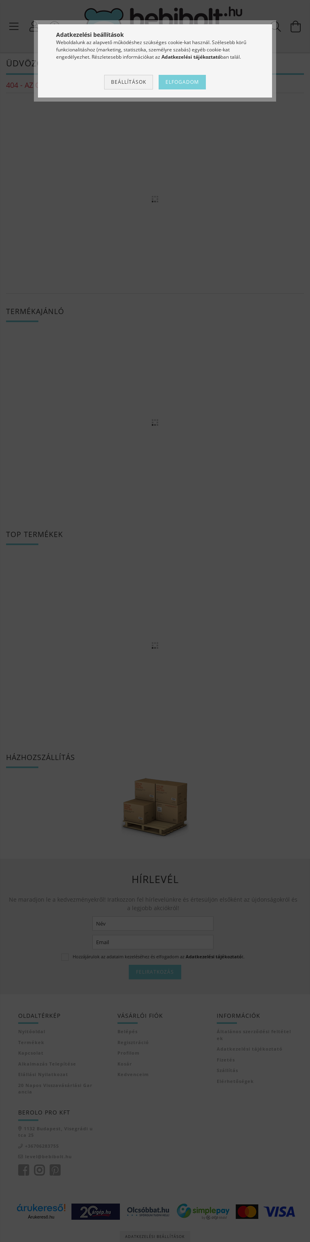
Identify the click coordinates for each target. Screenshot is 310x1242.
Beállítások (128, 82)
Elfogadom (182, 82)
